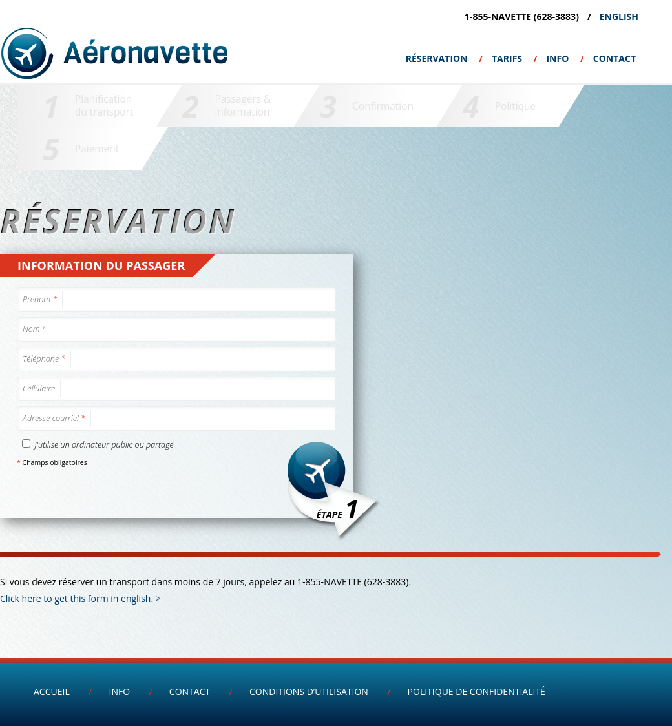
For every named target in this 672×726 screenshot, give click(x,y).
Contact (614, 58)
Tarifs (507, 58)
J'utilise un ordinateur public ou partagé (98, 444)
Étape (338, 508)
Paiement (97, 149)
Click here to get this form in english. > (80, 598)
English (619, 16)
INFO (557, 58)
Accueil (52, 691)
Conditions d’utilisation (308, 691)
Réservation (437, 58)
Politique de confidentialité (476, 691)
